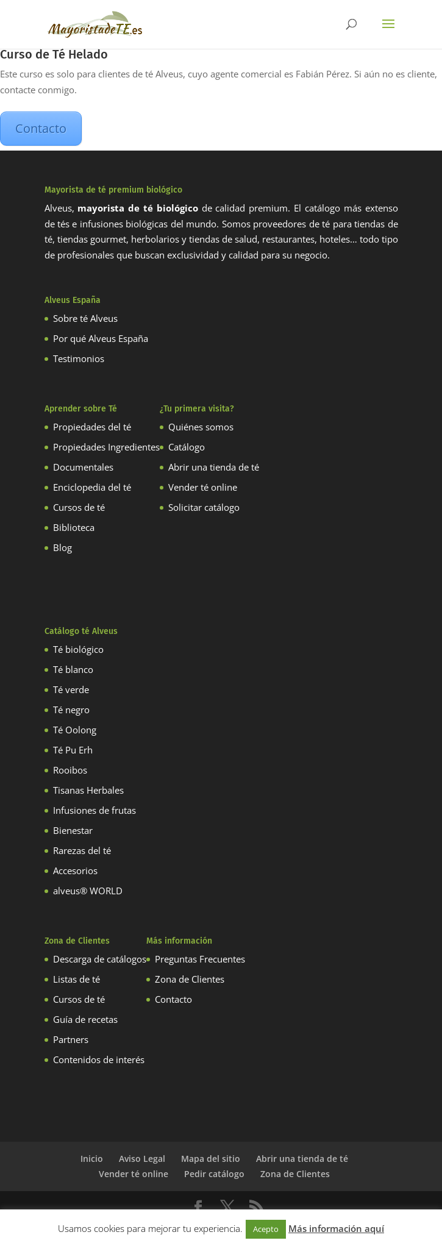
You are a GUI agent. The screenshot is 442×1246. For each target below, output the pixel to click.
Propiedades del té (92, 427)
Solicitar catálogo (204, 507)
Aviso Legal (142, 1158)
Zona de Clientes (189, 979)
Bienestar (73, 830)
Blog (62, 547)
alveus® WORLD (88, 891)
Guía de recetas (85, 1019)
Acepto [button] (266, 1228)
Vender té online (202, 487)
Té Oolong (74, 730)
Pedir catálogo (214, 1174)
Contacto (40, 128)
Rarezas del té (82, 850)
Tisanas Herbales (88, 790)
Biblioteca (73, 527)
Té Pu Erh (73, 750)
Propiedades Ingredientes (106, 447)
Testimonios (78, 358)
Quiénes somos (200, 427)
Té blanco (73, 669)
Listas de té (76, 979)
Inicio (91, 1158)
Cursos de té (79, 507)
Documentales (83, 467)
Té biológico (78, 649)
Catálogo (186, 447)
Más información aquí (336, 1228)
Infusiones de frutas (94, 810)
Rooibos (70, 770)
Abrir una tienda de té (213, 467)
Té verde (71, 689)
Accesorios (75, 870)
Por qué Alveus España (100, 338)
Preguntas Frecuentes (200, 959)
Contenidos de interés (98, 1059)
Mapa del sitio (210, 1158)
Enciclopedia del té (92, 487)
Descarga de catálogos (99, 959)
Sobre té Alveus (85, 318)
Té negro (71, 709)
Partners (70, 1039)
